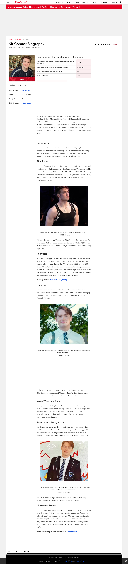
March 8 (24, 90)
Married (85, 2)
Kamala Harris (57, 7)
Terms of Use (80, 561)
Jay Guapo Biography (58, 280)
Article (76, 2)
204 (29, 90)
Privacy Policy (67, 561)
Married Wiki (21, 2)
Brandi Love (35, 7)
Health (93, 2)
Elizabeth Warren (71, 7)
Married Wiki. (71, 532)
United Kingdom (27, 103)
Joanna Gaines (22, 7)
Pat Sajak (45, 7)
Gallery (115, 2)
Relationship (104, 2)
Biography (60, 2)
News (69, 2)
